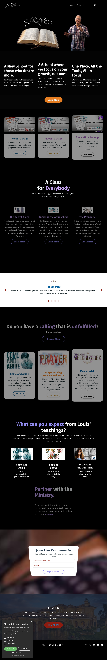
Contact (79, 5)
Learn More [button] (53, 100)
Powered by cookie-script (18, 655)
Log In (89, 5)
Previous (6, 294)
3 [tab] (55, 309)
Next (101, 294)
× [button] (31, 622)
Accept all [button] (10, 648)
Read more (16, 634)
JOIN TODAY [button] (53, 635)
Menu (98, 5)
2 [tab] (52, 309)
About (71, 5)
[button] (17, 653)
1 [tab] (48, 309)
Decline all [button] (24, 648)
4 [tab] (58, 309)
